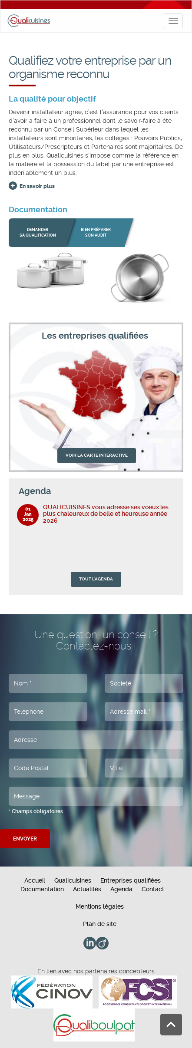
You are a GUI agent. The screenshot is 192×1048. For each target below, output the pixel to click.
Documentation (42, 889)
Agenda (121, 889)
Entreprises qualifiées (130, 880)
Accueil (34, 880)
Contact (153, 889)
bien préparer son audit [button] (96, 232)
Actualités (87, 889)
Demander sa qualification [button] (38, 232)
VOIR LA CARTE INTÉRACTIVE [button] (97, 455)
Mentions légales (100, 906)
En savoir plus (37, 186)
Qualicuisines (72, 880)
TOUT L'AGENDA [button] (96, 579)
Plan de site (99, 923)
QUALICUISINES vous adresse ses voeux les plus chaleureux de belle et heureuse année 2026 (106, 514)
